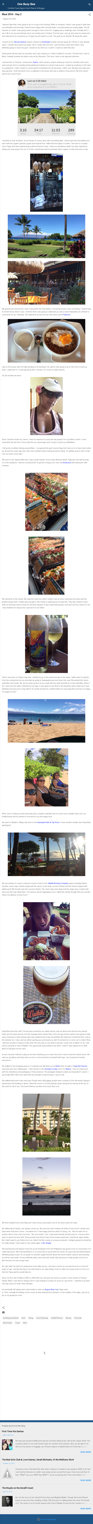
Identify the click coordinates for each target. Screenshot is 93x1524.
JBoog (16, 42)
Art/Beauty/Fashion (11, 1318)
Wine (25, 1323)
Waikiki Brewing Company (58, 883)
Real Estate (7, 1323)
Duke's (35, 62)
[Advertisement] (46, 1399)
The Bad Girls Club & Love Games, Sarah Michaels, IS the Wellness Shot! (38, 1459)
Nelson (68, 1069)
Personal (77, 1318)
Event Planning (42, 1318)
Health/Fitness (57, 1318)
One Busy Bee (26, 4)
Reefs (58, 1066)
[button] (89, 15)
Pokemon (66, 315)
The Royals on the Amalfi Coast (17, 1488)
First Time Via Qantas (13, 1431)
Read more (86, 1452)
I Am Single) (46, 1243)
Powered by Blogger (46, 1519)
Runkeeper (46, 42)
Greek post (66, 463)
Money (68, 1318)
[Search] (89, 5)
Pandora (23, 42)
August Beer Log (51, 1289)
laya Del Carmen (80, 1066)
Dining (31, 1318)
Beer (23, 1318)
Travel (17, 1323)
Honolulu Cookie (51, 1069)
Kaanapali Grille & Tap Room (48, 822)
